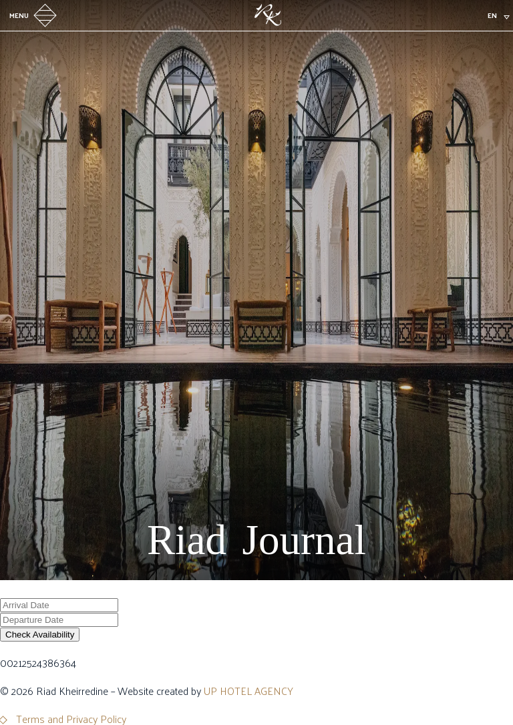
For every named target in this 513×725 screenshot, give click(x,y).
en (492, 15)
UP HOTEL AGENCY (248, 690)
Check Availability (39, 635)
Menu (34, 15)
